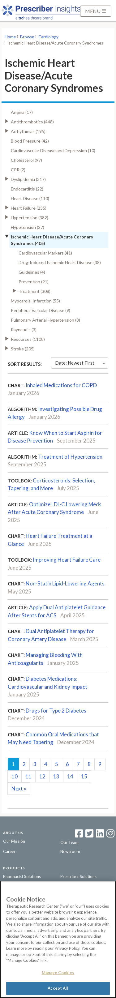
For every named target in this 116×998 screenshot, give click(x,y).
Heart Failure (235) (28, 208)
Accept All (58, 988)
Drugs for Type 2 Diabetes (56, 710)
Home (10, 36)
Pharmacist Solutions (22, 876)
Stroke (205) (23, 348)
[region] (58, 939)
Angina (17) (22, 112)
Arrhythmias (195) (28, 131)
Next (18, 788)
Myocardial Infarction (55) (35, 300)
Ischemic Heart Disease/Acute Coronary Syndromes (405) (52, 240)
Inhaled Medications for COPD (61, 385)
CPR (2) (18, 169)
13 (56, 776)
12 (42, 776)
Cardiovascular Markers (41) (45, 252)
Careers (10, 851)
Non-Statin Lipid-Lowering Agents (65, 583)
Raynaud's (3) (24, 329)
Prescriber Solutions (78, 876)
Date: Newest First (80, 363)
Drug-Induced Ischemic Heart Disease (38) (60, 262)
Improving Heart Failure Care (67, 559)
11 (28, 776)
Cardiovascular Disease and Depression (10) (53, 150)
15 (84, 776)
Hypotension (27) (27, 227)
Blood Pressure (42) (30, 140)
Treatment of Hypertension (70, 456)
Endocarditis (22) (27, 188)
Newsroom (70, 851)
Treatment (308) (34, 291)
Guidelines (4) (32, 272)
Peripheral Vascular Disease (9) (40, 310)
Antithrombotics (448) (32, 121)
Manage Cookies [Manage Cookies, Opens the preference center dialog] (58, 972)
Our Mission (14, 841)
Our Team (69, 842)
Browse (27, 36)
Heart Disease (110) (30, 198)
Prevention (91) (34, 281)
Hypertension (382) (29, 217)
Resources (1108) (28, 339)
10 (14, 776)
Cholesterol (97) (26, 160)
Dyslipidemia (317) (28, 179)
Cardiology (48, 36)
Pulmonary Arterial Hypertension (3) (45, 320)
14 (70, 776)
